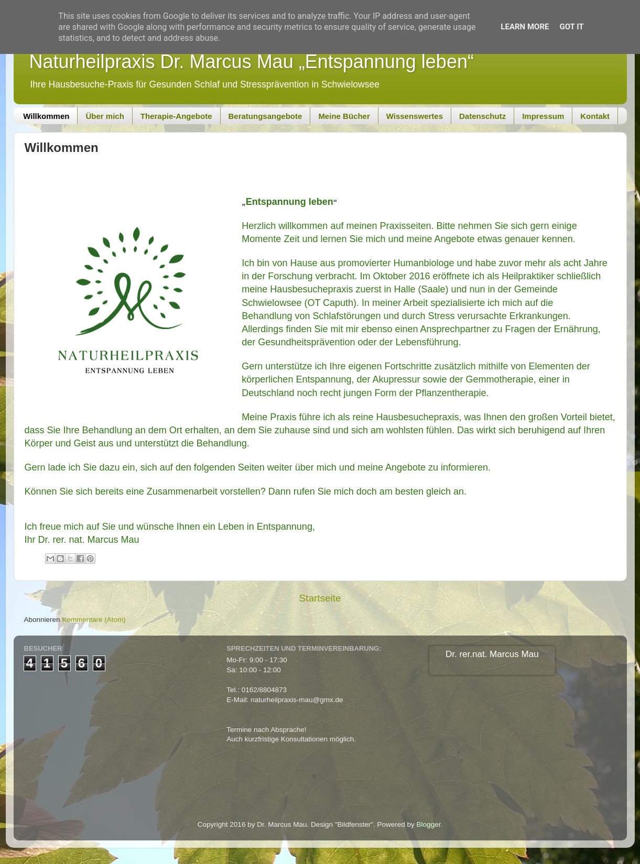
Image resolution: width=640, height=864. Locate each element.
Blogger (429, 824)
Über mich (104, 116)
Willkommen (46, 116)
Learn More (525, 26)
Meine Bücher (344, 116)
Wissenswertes (414, 116)
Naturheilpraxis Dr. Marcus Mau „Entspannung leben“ (251, 61)
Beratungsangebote (265, 116)
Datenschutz (482, 116)
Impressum (543, 116)
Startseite (320, 598)
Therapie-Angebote (176, 116)
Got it (571, 26)
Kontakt (595, 116)
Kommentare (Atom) (94, 620)
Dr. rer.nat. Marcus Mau (492, 654)
